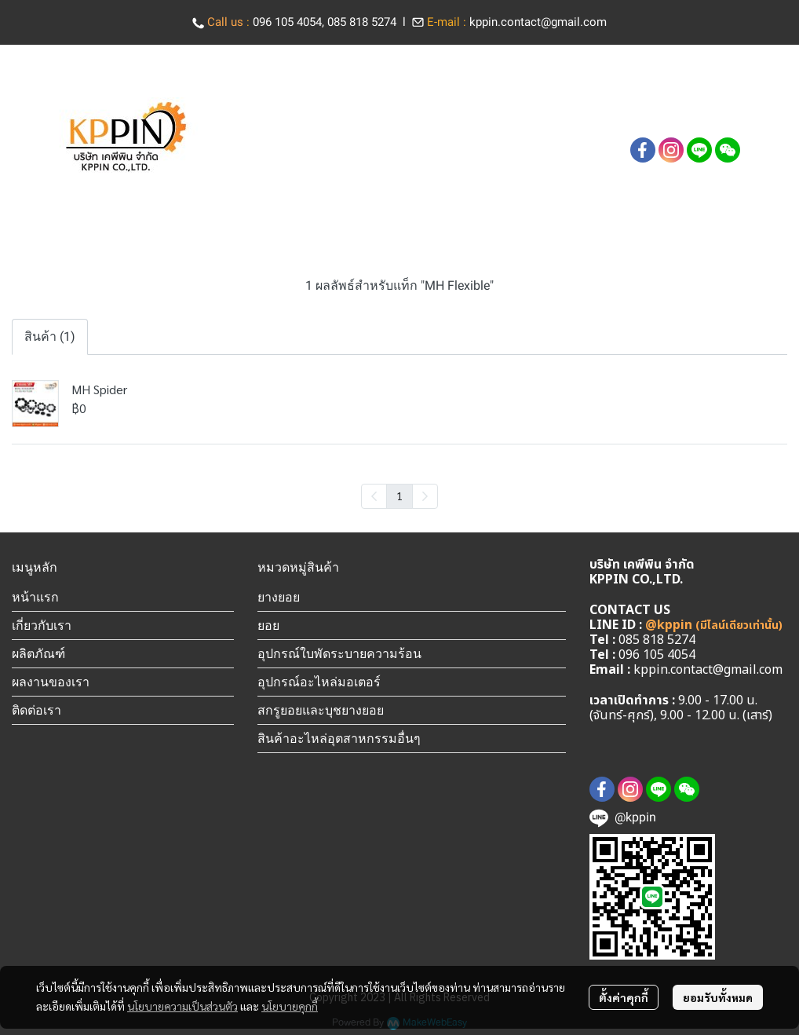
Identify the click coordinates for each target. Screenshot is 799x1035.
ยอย (268, 625)
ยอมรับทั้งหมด (718, 997)
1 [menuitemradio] (399, 495)
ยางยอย (278, 597)
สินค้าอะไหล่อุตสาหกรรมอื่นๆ (339, 738)
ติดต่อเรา (36, 710)
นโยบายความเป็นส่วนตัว (182, 1006)
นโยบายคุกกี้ (289, 1006)
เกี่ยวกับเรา (41, 625)
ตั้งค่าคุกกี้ (623, 997)
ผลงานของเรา (50, 681)
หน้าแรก (35, 597)
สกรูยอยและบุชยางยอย (320, 710)
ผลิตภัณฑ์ (38, 653)
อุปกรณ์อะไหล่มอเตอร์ (319, 681)
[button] (654, 120)
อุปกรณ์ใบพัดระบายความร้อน (339, 653)
